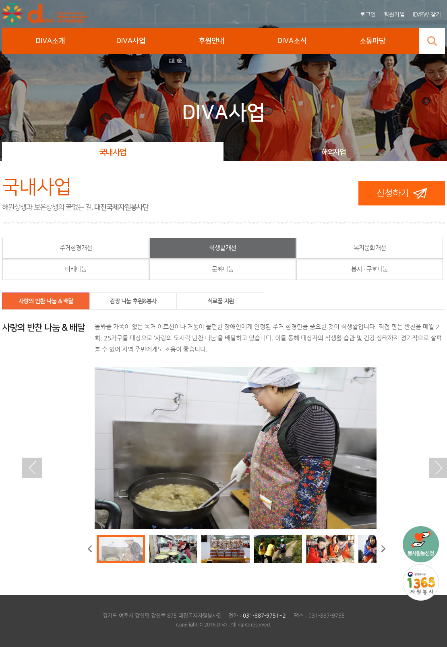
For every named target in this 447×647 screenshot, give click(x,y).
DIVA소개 (50, 41)
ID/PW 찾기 (427, 14)
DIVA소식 (291, 41)
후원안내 (211, 41)
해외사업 (333, 152)
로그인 (368, 14)
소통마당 (372, 41)
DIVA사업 (130, 41)
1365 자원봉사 (421, 582)
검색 (432, 41)
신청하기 (393, 193)
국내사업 (112, 152)
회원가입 (394, 14)
